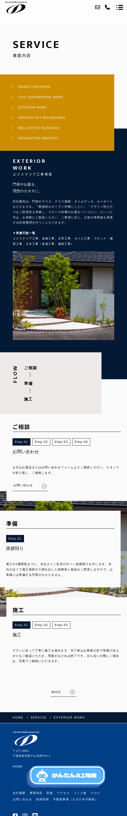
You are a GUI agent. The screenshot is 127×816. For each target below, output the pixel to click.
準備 (28, 383)
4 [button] (87, 442)
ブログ (95, 793)
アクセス (63, 793)
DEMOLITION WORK (34, 87)
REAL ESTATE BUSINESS (38, 128)
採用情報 (42, 799)
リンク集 (80, 793)
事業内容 (36, 793)
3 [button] (67, 442)
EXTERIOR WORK (32, 107)
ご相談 (30, 368)
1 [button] (27, 442)
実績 (49, 793)
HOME (18, 766)
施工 (28, 399)
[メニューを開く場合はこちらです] (119, 7)
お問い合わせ (22, 799)
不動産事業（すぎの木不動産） (75, 799)
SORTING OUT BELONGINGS (41, 117)
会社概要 (19, 793)
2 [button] (47, 442)
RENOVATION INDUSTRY (38, 138)
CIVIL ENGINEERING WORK (40, 97)
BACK (56, 692)
